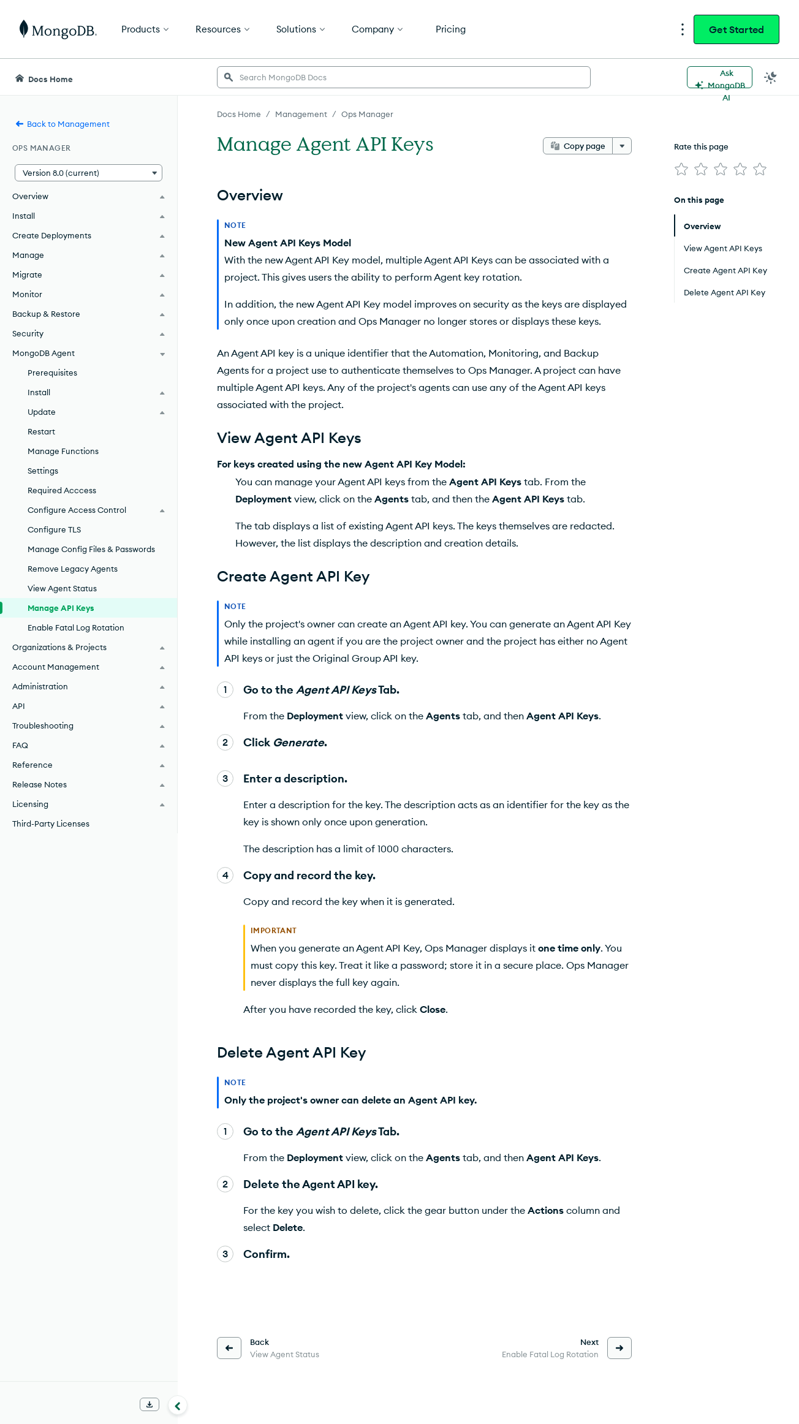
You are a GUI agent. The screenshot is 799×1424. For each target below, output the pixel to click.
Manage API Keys (61, 608)
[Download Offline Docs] (149, 1404)
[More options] (622, 145)
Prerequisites (52, 372)
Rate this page (701, 146)
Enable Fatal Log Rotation (76, 627)
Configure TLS (54, 529)
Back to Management (62, 124)
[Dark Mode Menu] (770, 77)
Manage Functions (63, 451)
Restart (41, 431)
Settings (43, 470)
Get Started (736, 29)
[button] (88, 172)
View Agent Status (62, 588)
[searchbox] (404, 77)
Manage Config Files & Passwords (91, 549)
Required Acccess (62, 490)
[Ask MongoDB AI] (719, 77)
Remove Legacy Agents (73, 569)
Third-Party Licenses (50, 823)
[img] (681, 169)
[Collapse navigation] (177, 1405)
